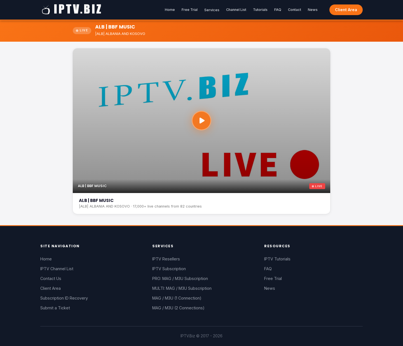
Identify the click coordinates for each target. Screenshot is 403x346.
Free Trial (190, 10)
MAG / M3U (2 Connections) (178, 307)
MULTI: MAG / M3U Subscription (182, 288)
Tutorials (260, 10)
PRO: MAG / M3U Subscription (180, 278)
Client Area (346, 9)
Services (211, 10)
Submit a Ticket (55, 307)
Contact (294, 10)
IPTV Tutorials (277, 258)
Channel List (236, 10)
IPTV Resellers (166, 258)
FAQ (277, 10)
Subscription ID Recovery (64, 298)
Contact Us (50, 278)
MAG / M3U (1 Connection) (177, 298)
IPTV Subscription (169, 268)
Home (170, 10)
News (313, 10)
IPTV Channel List (56, 268)
